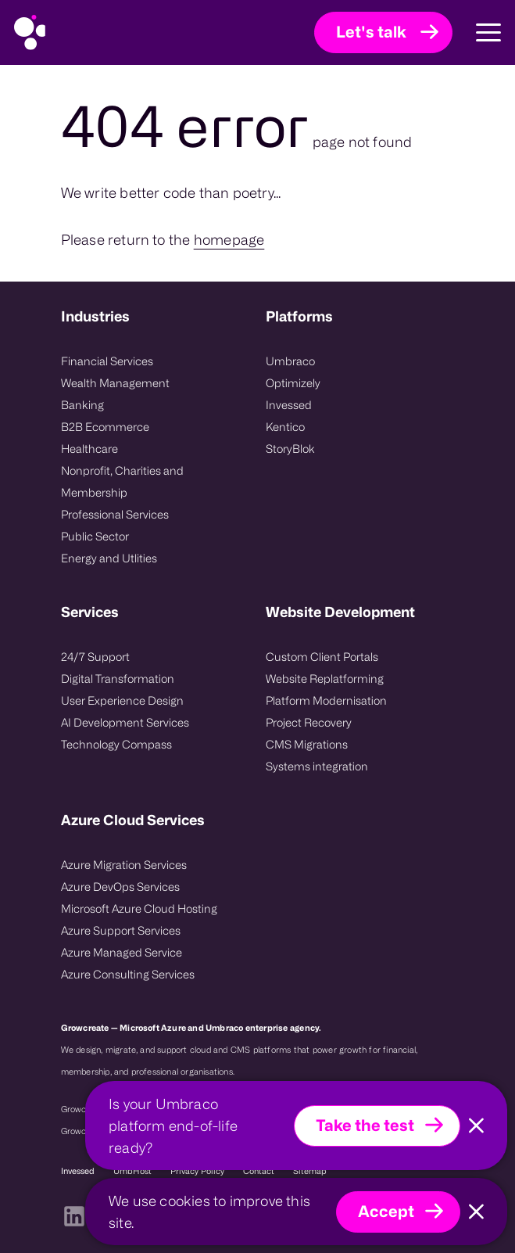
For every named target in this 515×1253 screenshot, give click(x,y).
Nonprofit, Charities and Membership (122, 481)
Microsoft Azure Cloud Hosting (139, 908)
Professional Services (115, 514)
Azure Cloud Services (133, 820)
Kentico (285, 426)
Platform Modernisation (326, 700)
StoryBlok (290, 448)
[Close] (476, 1126)
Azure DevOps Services (120, 886)
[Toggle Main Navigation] (476, 33)
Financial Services (107, 361)
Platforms (299, 316)
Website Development (340, 611)
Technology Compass (116, 744)
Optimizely (293, 383)
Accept (386, 1211)
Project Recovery (309, 722)
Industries (95, 316)
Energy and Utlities (109, 558)
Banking (82, 404)
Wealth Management (115, 383)
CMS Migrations (307, 744)
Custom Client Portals (322, 656)
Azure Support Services (121, 930)
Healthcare (89, 448)
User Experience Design (122, 700)
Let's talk (371, 32)
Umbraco (290, 361)
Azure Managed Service (121, 952)
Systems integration (317, 766)
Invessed (289, 404)
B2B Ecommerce (105, 426)
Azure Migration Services (124, 864)
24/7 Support (95, 656)
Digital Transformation (117, 678)
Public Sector (95, 536)
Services (90, 611)
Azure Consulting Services (128, 974)
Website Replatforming (325, 678)
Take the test (365, 1125)
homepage (229, 239)
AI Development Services (125, 722)
